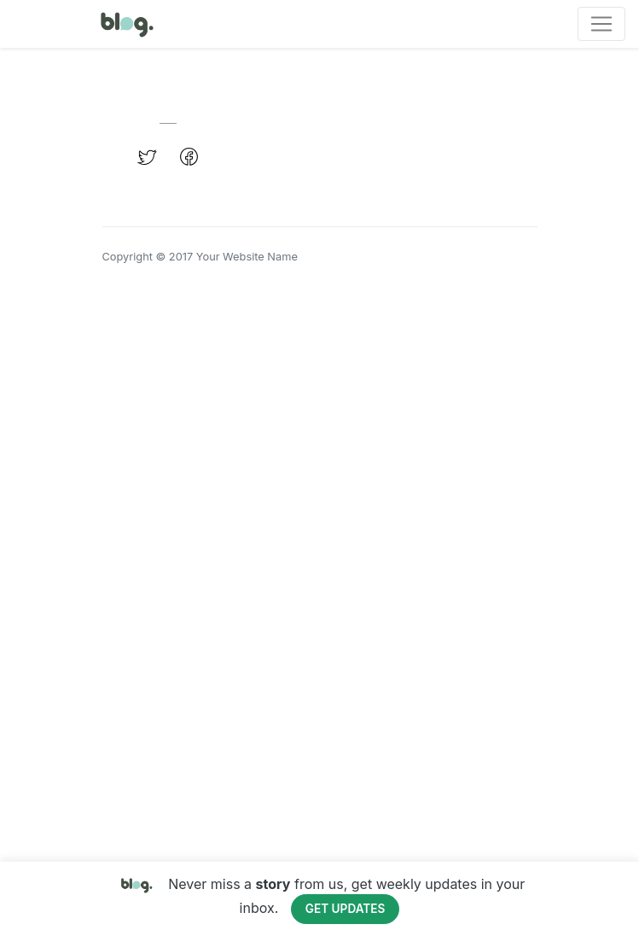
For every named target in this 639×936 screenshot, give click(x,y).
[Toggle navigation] (601, 24)
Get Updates (345, 909)
